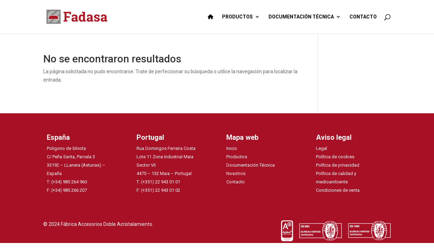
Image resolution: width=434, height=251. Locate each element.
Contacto (235, 181)
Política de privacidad (337, 165)
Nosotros (235, 173)
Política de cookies (335, 156)
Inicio (231, 148)
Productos (236, 156)
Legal (321, 148)
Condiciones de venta (338, 190)
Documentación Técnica (250, 165)
